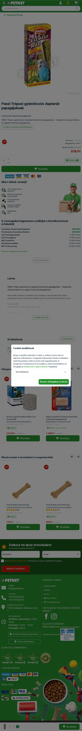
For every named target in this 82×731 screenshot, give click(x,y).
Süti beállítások (22, 372)
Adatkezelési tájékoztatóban (36, 367)
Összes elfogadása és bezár (54, 382)
